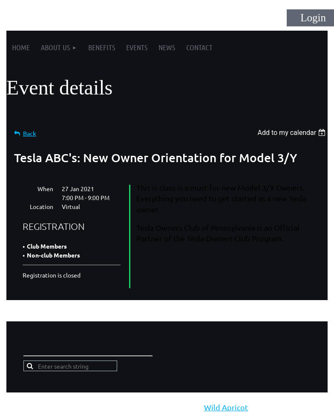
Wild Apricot (226, 407)
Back (29, 133)
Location (41, 206)
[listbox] (292, 132)
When (45, 188)
